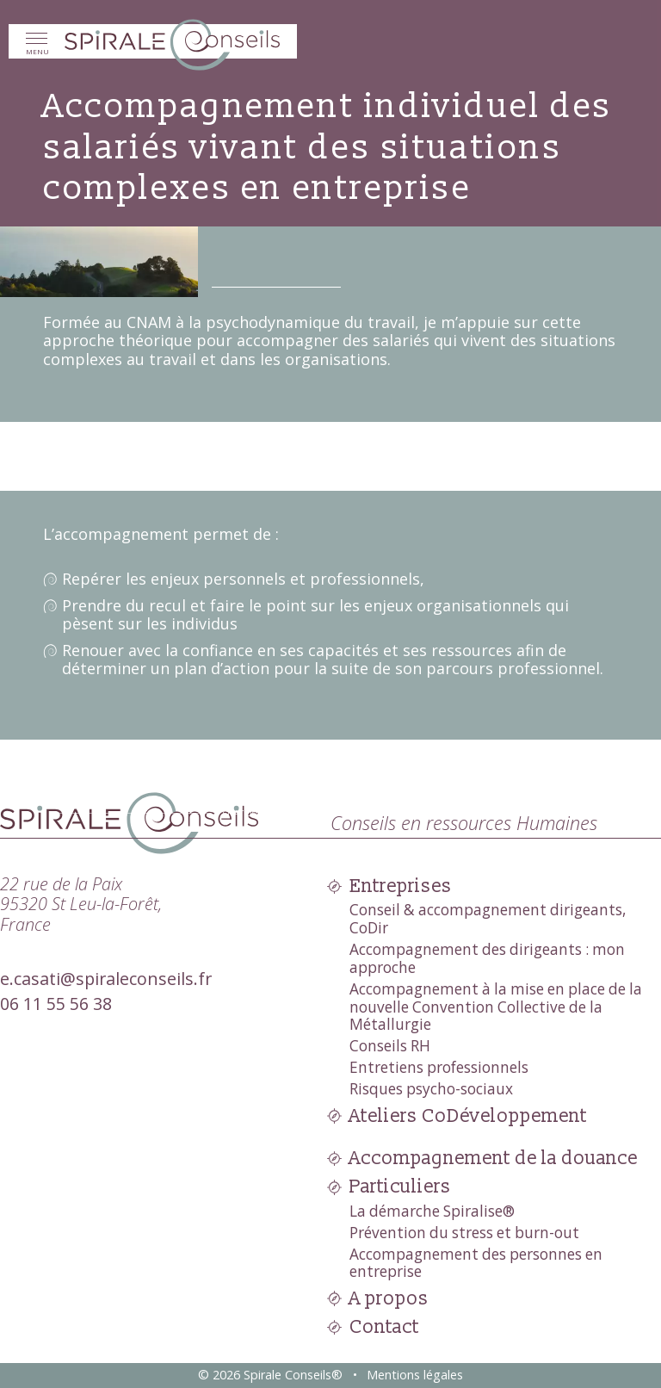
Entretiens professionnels (438, 1067)
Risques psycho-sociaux (431, 1089)
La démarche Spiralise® (432, 1211)
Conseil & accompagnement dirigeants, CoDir (487, 919)
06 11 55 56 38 (56, 1003)
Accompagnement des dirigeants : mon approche (487, 958)
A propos (389, 1299)
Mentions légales (415, 1375)
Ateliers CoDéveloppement (468, 1116)
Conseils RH (389, 1046)
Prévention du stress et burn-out (464, 1232)
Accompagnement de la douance (493, 1158)
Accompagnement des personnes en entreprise (475, 1263)
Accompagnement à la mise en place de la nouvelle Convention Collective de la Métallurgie (495, 1006)
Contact (384, 1327)
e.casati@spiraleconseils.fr (106, 978)
